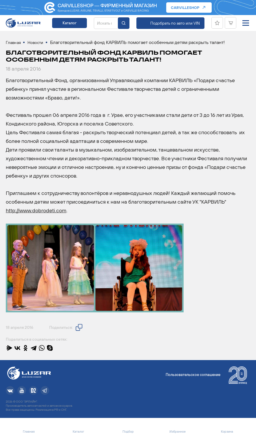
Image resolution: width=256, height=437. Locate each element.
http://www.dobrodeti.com (36, 210)
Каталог (69, 23)
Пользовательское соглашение (193, 375)
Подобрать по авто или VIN (175, 23)
